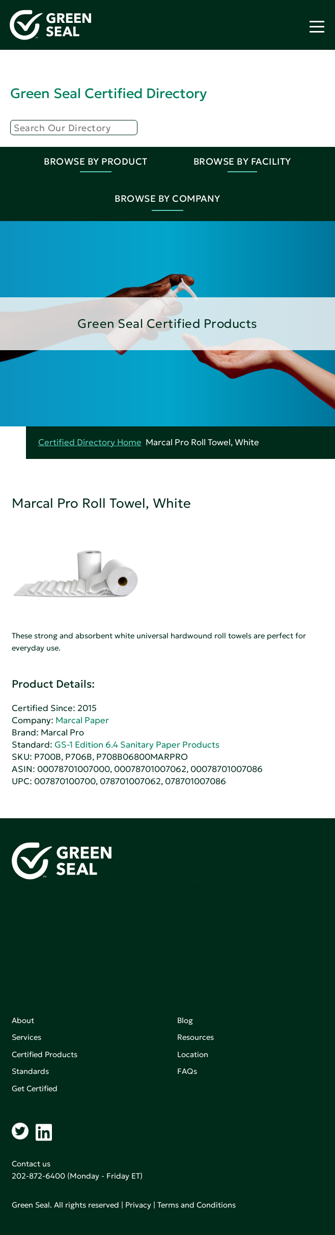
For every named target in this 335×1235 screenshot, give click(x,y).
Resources (195, 1037)
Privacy (138, 1205)
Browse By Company (167, 198)
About (23, 1020)
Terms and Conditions (196, 1205)
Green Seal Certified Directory (108, 93)
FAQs (187, 1071)
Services (26, 1037)
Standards (30, 1071)
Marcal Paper (82, 720)
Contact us (31, 1163)
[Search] (73, 127)
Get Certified (35, 1088)
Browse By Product (96, 161)
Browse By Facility (242, 161)
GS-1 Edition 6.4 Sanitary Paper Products (136, 744)
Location (192, 1054)
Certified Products (44, 1054)
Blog (185, 1020)
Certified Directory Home (90, 442)
